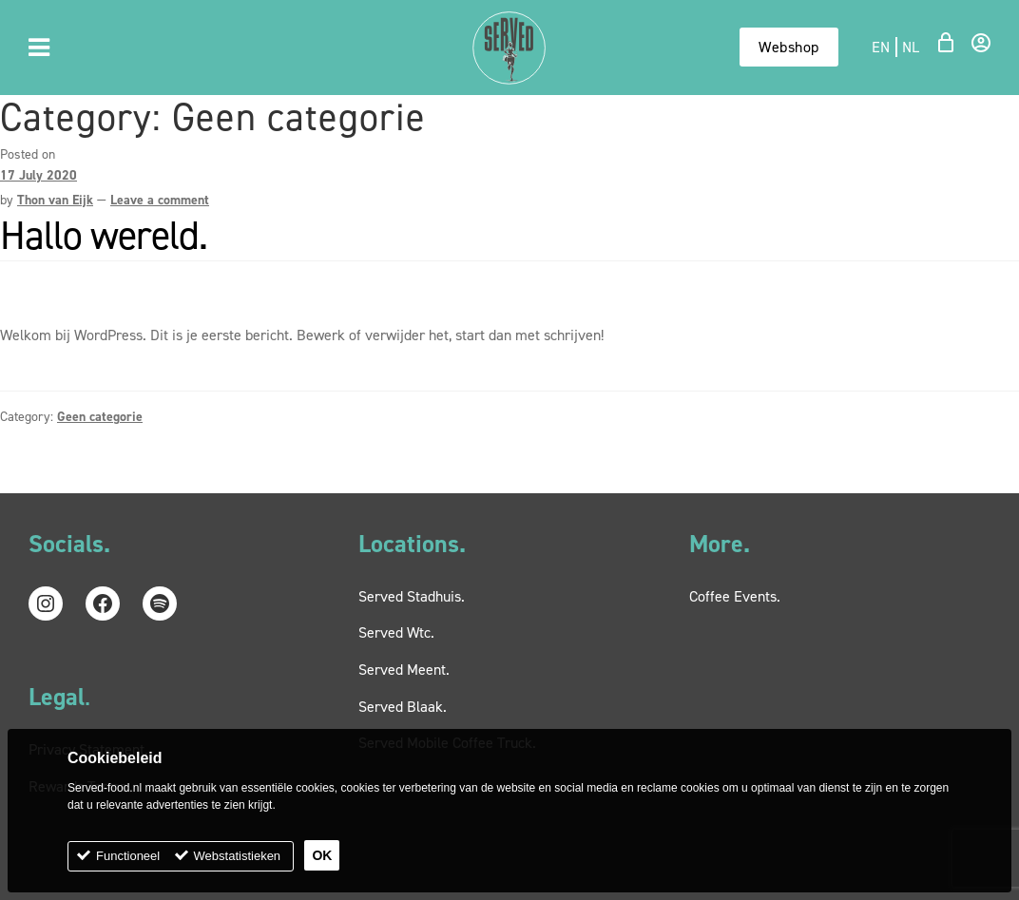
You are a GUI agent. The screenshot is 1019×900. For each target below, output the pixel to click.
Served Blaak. (402, 707)
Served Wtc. (396, 632)
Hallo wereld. (103, 235)
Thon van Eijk (55, 200)
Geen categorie (100, 417)
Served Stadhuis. (411, 596)
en (881, 47)
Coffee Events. (734, 596)
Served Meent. (404, 670)
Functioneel (128, 856)
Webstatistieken (237, 856)
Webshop (789, 47)
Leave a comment (159, 200)
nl (911, 47)
